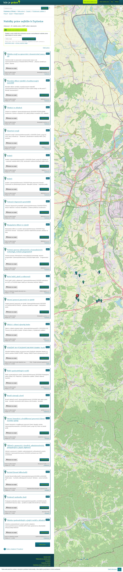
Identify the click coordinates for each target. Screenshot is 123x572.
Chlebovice (46, 388)
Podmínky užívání (45, 563)
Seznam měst (47, 556)
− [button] (120, 9)
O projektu (47, 561)
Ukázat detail (44, 68)
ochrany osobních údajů (21, 43)
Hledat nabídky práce (104, 1)
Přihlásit (117, 1)
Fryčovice (38, 21)
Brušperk (47, 438)
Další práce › (46, 48)
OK (119, 569)
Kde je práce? (12, 2)
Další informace (112, 569)
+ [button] (120, 7)
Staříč (47, 363)
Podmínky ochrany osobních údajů (41, 565)
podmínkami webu (9, 43)
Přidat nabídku (90, 1)
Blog (112, 1)
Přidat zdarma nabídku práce (43, 558)
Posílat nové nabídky (29, 38)
